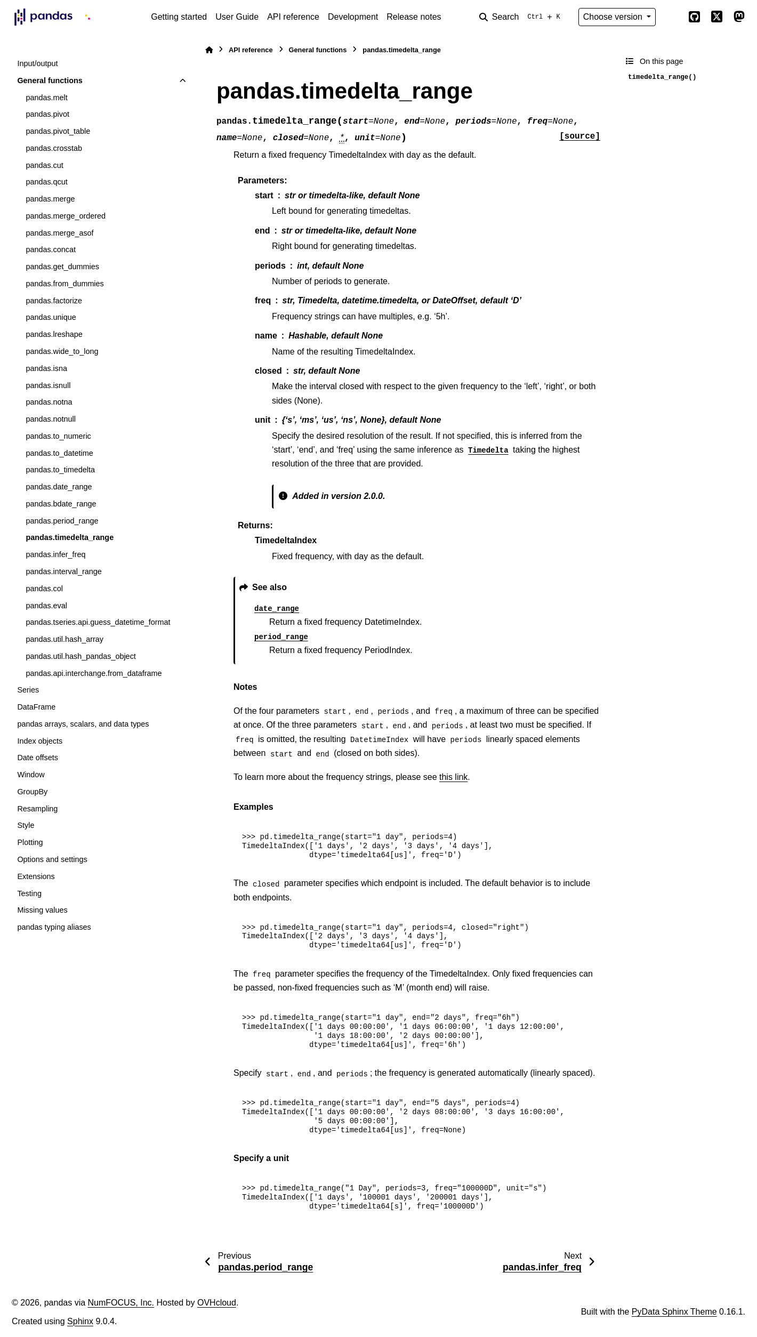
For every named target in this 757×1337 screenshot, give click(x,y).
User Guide (237, 16)
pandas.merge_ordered (66, 216)
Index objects (39, 741)
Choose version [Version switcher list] (614, 16)
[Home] (209, 49)
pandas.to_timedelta (60, 469)
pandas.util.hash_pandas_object (80, 656)
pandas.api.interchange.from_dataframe (94, 673)
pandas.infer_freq (55, 554)
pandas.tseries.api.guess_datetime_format (98, 622)
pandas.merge (50, 199)
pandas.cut (44, 165)
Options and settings (52, 859)
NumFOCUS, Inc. (121, 1302)
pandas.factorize (54, 300)
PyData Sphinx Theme (674, 1311)
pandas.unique (51, 317)
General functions (49, 80)
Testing (29, 893)
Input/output (37, 63)
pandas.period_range (62, 521)
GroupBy (32, 791)
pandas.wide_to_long (62, 351)
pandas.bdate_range (61, 504)
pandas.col (44, 588)
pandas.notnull (51, 419)
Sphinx (80, 1321)
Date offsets (37, 757)
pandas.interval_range (63, 571)
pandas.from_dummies (64, 283)
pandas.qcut (46, 182)
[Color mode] (671, 17)
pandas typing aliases (54, 927)
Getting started (179, 16)
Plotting (30, 842)
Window (30, 774)
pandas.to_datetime (59, 453)
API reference (293, 16)
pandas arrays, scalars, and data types (83, 724)
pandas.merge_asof (59, 233)
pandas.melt (46, 97)
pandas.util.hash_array (64, 639)
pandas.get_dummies (62, 266)
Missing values (42, 910)
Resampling (37, 808)
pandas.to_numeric (58, 436)
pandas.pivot (47, 114)
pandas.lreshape (54, 334)
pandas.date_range (59, 486)
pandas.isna (46, 368)
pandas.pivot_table (58, 131)
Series (28, 690)
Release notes (413, 16)
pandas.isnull (48, 385)
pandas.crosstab (54, 148)
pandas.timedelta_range (70, 537)
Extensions (35, 876)
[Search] (522, 17)
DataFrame (36, 707)
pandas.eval (46, 605)
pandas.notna (49, 402)
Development (353, 16)
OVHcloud (216, 1302)
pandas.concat (51, 249)
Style (25, 825)
